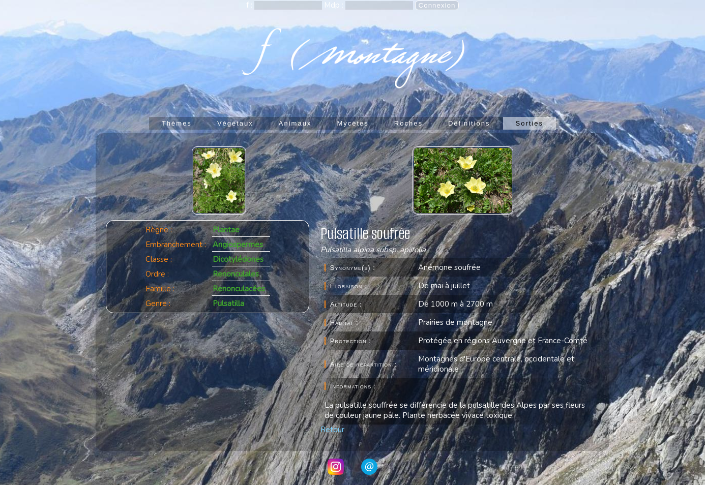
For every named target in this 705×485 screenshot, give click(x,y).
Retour (332, 430)
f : (250, 5)
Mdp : (334, 5)
